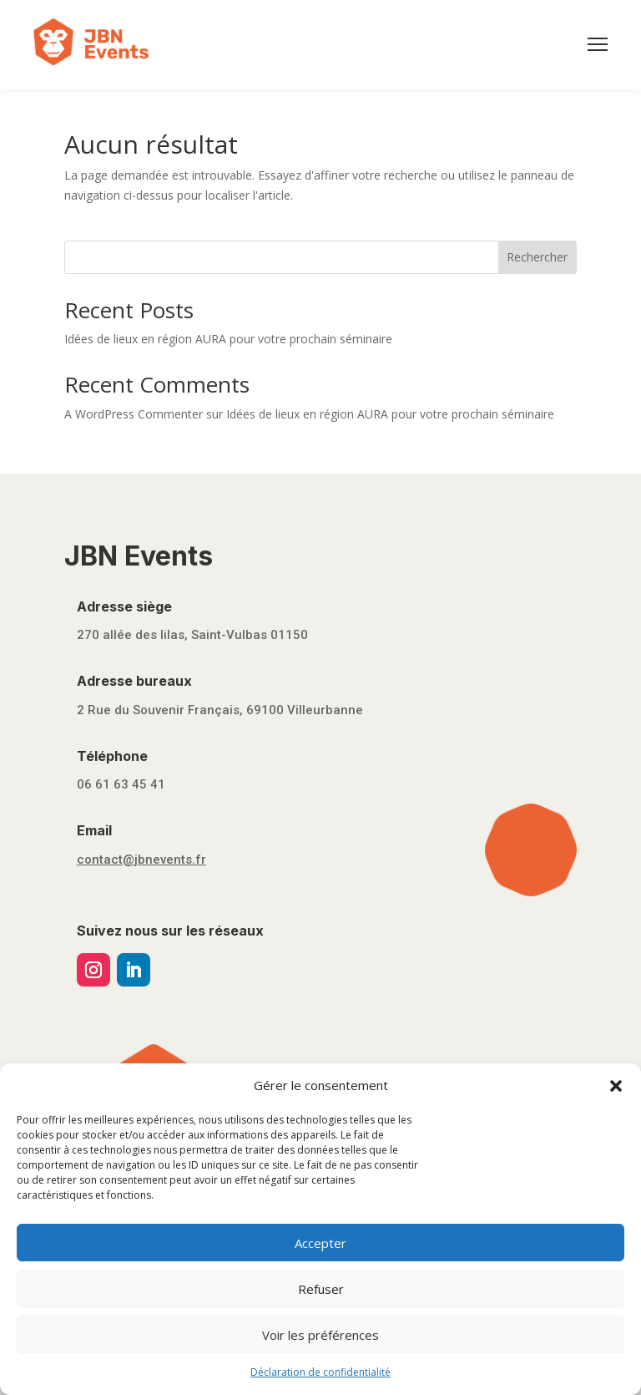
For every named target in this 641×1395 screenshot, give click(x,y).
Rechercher (537, 257)
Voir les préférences (320, 1335)
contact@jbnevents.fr (141, 859)
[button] (616, 1086)
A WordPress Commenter (133, 414)
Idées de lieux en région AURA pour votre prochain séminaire (228, 339)
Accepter (320, 1243)
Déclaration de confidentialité (320, 1372)
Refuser (321, 1289)
